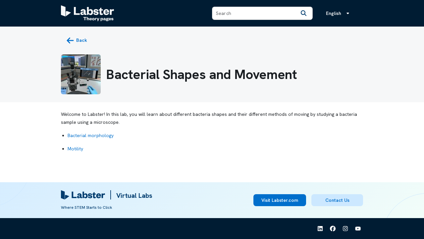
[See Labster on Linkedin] (320, 229)
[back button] (76, 40)
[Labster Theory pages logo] (87, 13)
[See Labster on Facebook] (333, 229)
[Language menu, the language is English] (339, 13)
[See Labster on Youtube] (358, 229)
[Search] (304, 13)
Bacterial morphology (91, 135)
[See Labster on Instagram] (345, 229)
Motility (75, 149)
